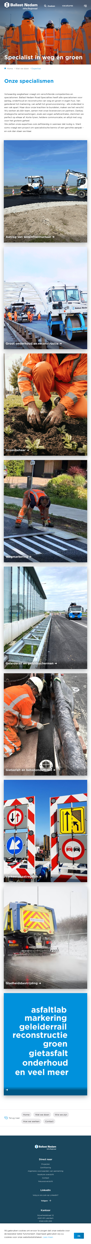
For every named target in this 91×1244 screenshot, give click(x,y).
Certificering (45, 1168)
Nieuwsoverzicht (45, 1181)
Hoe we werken (31, 1121)
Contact (49, 1121)
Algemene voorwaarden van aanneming (45, 1171)
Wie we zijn (61, 1114)
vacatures (67, 5)
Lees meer (48, 1237)
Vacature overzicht (45, 1174)
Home (26, 1114)
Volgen (45, 1200)
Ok (78, 1236)
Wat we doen (42, 1114)
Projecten (45, 1164)
